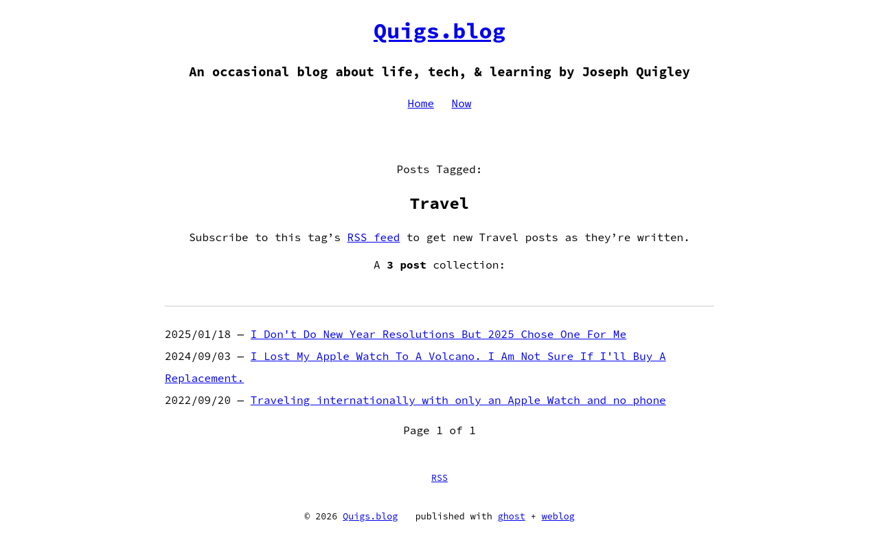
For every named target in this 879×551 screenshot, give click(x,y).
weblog (558, 516)
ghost (511, 516)
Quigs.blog (439, 31)
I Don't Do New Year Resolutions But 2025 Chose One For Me (438, 334)
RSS (439, 478)
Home (421, 103)
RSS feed (373, 237)
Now (462, 103)
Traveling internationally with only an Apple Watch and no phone (458, 400)
